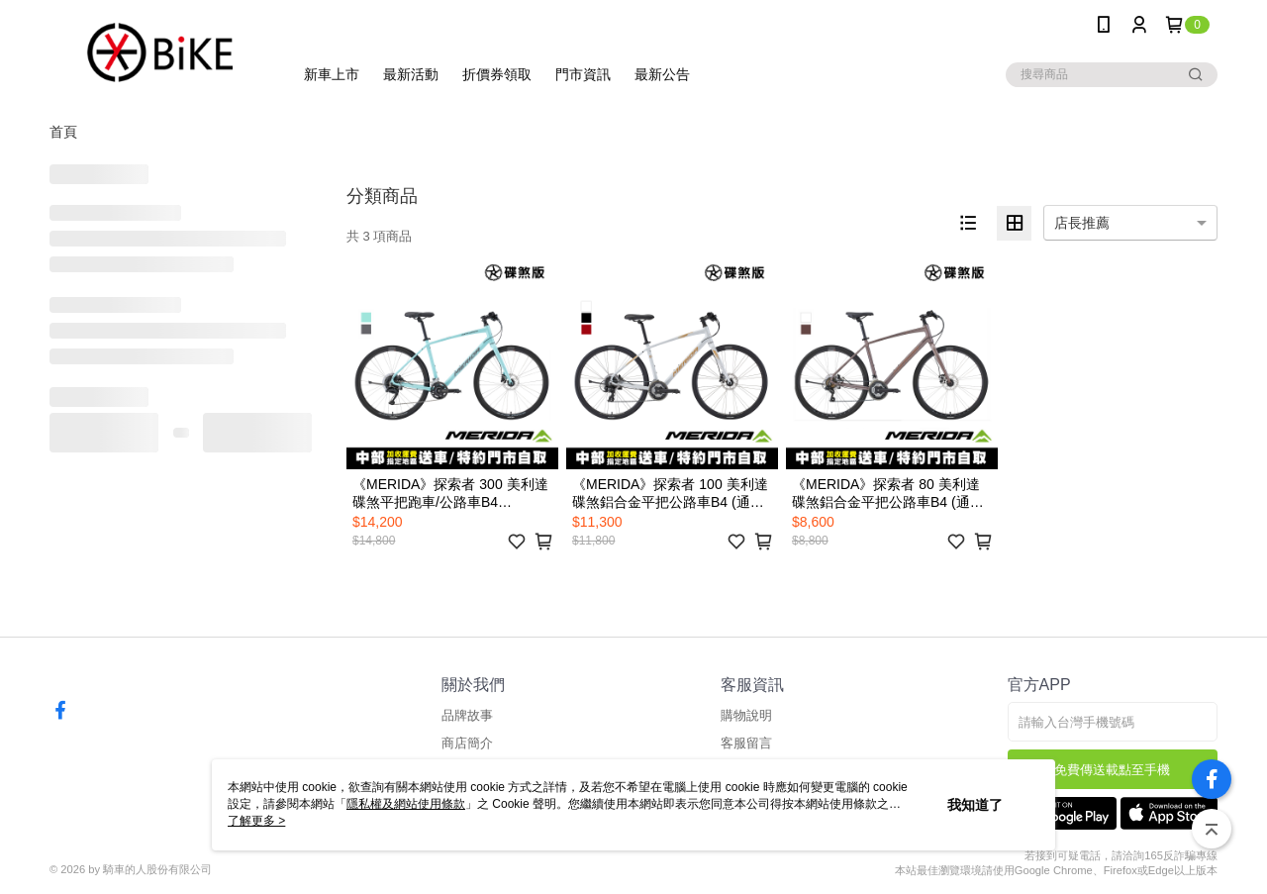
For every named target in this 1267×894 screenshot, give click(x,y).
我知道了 (975, 805)
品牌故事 (467, 715)
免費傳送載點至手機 (1112, 769)
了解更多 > (256, 821)
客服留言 (746, 743)
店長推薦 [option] (1082, 223)
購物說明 (746, 715)
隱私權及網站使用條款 (405, 804)
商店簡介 (467, 743)
